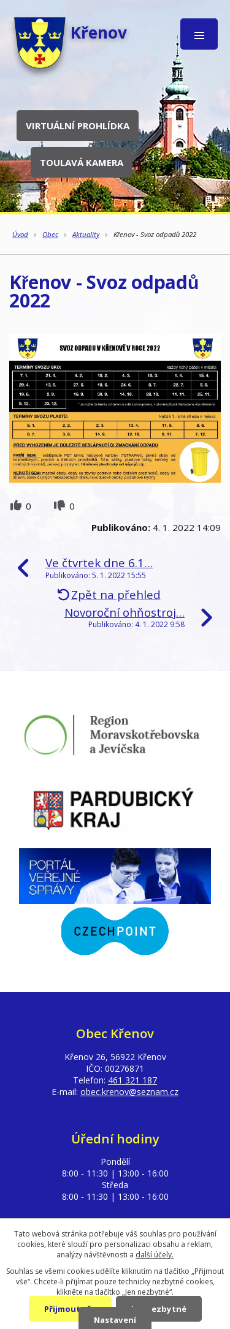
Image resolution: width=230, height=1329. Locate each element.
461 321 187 (132, 1080)
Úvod (20, 234)
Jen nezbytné (158, 1308)
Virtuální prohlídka (77, 125)
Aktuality (85, 234)
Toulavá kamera (81, 162)
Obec (50, 234)
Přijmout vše (70, 1308)
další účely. (155, 1254)
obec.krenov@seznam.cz (129, 1091)
